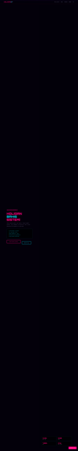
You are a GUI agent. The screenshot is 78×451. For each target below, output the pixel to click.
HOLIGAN (8, 2)
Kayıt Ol (26, 242)
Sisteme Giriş (13, 241)
